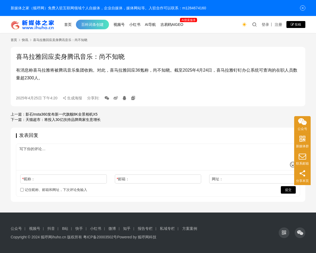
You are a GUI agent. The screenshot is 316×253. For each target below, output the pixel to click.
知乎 (127, 228)
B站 (65, 228)
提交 (288, 190)
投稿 (296, 24)
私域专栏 (167, 228)
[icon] (284, 232)
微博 (112, 228)
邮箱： (123, 179)
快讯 (25, 40)
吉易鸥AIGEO (171, 24)
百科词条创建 (92, 24)
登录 (265, 24)
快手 (79, 228)
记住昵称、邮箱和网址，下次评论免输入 (53, 190)
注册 (278, 24)
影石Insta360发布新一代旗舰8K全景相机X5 (62, 114)
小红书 (134, 24)
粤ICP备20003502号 (100, 237)
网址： (217, 179)
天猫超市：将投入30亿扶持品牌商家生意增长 (63, 119)
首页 (68, 24)
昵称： (28, 179)
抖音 (51, 228)
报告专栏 (145, 228)
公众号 (16, 228)
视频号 (119, 24)
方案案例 (189, 228)
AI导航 (150, 24)
